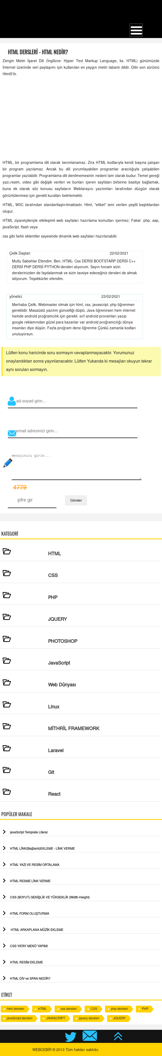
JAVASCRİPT (55, 1018)
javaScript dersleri (19, 1018)
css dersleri (69, 1009)
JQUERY (119, 1018)
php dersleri (119, 1009)
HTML (42, 1009)
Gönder (76, 500)
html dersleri (15, 1009)
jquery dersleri (89, 1018)
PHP (145, 1009)
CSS (94, 1009)
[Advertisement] (81, 119)
